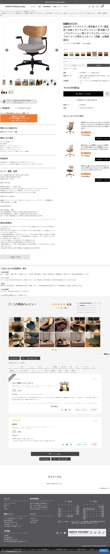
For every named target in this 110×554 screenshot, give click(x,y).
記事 (39, 6)
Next (56, 50)
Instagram (57, 533)
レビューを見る (86, 43)
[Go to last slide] (33, 2)
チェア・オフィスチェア (10, 503)
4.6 (69, 304)
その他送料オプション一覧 (10, 524)
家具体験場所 (47, 6)
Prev (6, 50)
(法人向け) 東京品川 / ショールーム (39, 509)
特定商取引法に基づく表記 (10, 539)
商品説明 (6, 108)
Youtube (64, 533)
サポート (65, 6)
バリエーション (24, 108)
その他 (5, 509)
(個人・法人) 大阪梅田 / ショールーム (39, 505)
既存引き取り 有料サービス (11, 522)
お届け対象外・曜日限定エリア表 (12, 526)
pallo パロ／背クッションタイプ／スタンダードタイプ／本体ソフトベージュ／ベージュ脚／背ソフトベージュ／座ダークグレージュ (95, 167)
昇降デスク (7, 505)
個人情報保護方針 (8, 537)
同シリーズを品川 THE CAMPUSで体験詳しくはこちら (18, 101)
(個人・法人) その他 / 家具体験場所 (39, 507)
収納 (5, 507)
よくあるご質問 (34, 520)
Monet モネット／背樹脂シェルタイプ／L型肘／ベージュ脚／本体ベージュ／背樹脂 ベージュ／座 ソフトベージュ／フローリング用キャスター (95, 147)
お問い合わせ (33, 522)
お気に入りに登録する (107, 93)
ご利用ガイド (12, 295)
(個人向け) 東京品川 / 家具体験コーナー (40, 503)
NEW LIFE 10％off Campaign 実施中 (55, 2)
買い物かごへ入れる (83, 94)
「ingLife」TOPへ (15, 257)
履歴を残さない (105, 488)
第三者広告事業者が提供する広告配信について (15, 541)
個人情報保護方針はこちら (13, 551)
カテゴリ (33, 6)
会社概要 (6, 535)
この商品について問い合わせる (86, 100)
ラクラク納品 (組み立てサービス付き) (13, 518)
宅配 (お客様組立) (8, 520)
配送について (57, 6)
